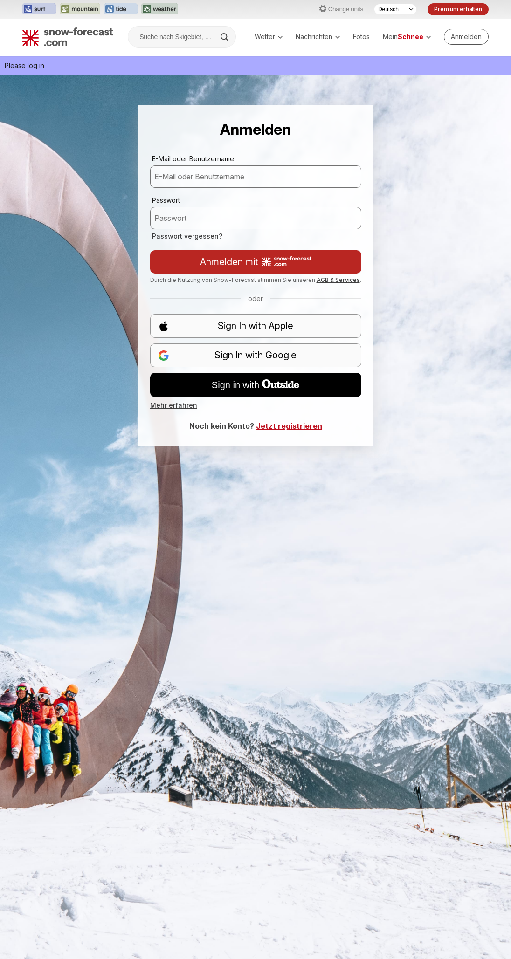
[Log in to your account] (466, 37)
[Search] (225, 37)
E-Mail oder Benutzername (193, 159)
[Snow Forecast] (67, 36)
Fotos (361, 37)
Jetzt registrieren (289, 426)
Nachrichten (318, 37)
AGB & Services (338, 279)
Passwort (166, 200)
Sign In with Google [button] (227, 355)
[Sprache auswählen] (395, 9)
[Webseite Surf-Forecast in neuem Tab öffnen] (39, 9)
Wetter (269, 37)
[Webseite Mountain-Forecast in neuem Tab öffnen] (80, 9)
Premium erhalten (458, 9)
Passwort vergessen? (187, 236)
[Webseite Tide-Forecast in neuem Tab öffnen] (121, 9)
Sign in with (255, 384)
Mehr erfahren (173, 405)
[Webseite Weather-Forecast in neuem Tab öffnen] (159, 9)
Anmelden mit (255, 261)
